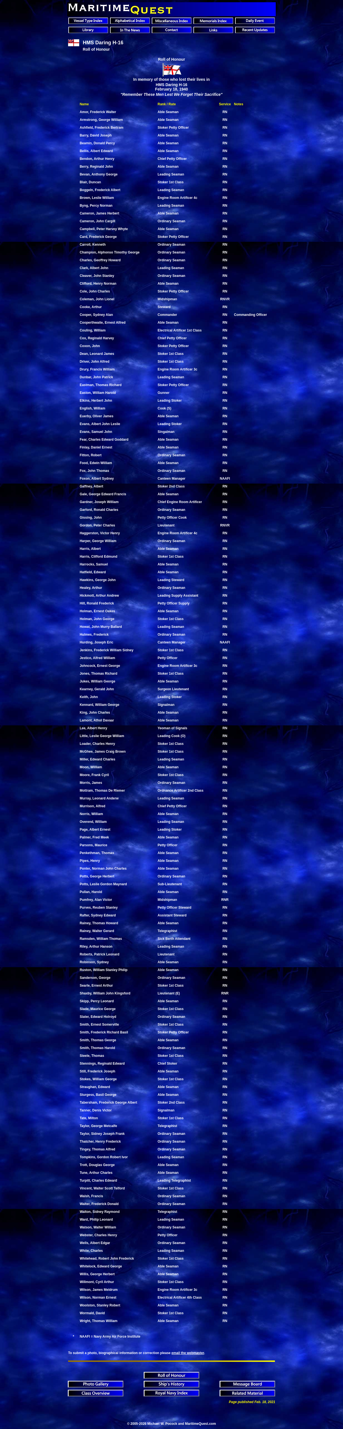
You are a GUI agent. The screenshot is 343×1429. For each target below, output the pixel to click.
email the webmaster (188, 1353)
